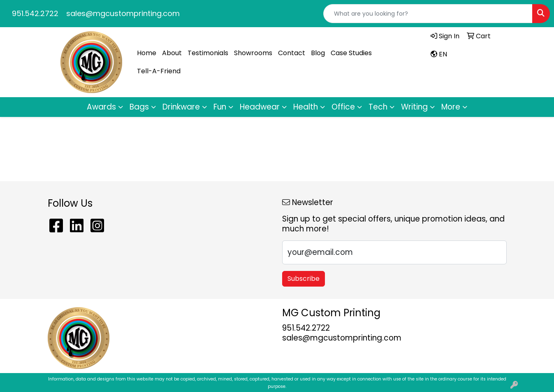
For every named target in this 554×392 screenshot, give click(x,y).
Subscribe (303, 278)
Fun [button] (219, 106)
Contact (291, 53)
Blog (318, 53)
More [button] (450, 106)
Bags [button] (139, 106)
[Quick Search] (428, 13)
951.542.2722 (35, 13)
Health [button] (305, 106)
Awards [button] (101, 106)
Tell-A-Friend (159, 71)
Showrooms (253, 53)
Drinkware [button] (181, 106)
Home (146, 53)
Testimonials (208, 53)
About (172, 53)
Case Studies (351, 53)
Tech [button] (378, 106)
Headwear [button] (260, 106)
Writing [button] (414, 106)
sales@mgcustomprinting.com (123, 13)
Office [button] (343, 106)
